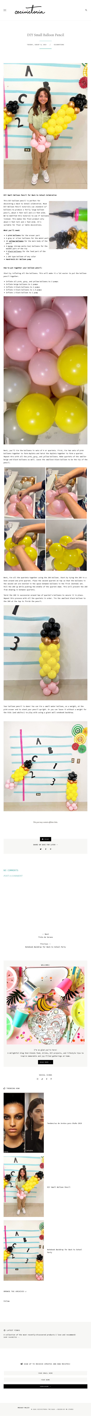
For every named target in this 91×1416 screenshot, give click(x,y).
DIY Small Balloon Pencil (58, 1187)
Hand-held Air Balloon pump (18, 259)
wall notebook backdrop (62, 712)
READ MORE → (45, 1062)
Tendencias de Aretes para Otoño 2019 (64, 1123)
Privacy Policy (23, 1408)
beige (10, 246)
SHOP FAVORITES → (12, 1337)
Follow (6, 1301)
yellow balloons (16, 241)
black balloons (14, 251)
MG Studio (69, 1409)
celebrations (59, 44)
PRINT (45, 839)
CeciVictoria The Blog (46, 1409)
